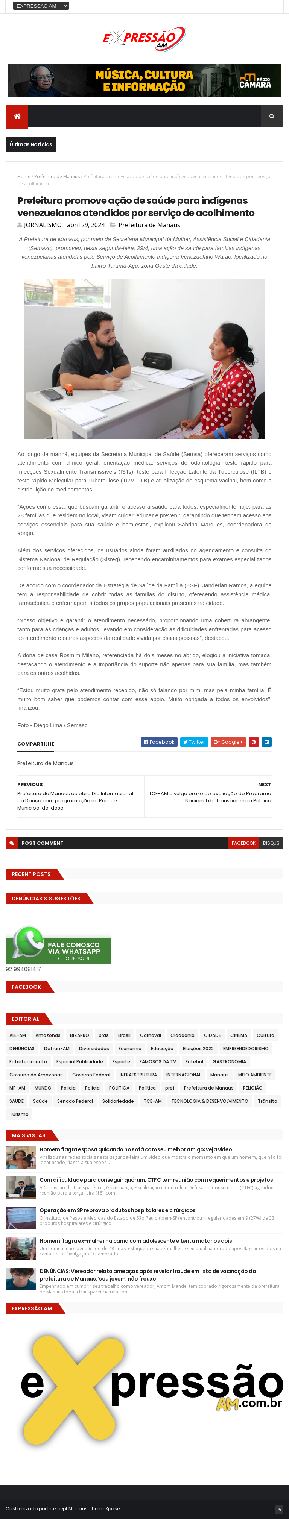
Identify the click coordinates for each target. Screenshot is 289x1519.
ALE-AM (17, 1035)
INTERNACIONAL (183, 1075)
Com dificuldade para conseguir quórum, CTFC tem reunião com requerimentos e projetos (156, 1180)
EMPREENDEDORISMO (246, 1048)
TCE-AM (152, 1101)
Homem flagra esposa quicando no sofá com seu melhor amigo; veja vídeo (136, 1149)
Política (147, 1088)
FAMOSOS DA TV (158, 1061)
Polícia (92, 1088)
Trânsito (267, 1101)
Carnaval (150, 1035)
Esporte (121, 1061)
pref (170, 1088)
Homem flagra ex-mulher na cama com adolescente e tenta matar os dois (136, 1241)
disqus (271, 843)
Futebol (194, 1061)
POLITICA (119, 1088)
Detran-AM (57, 1048)
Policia (68, 1088)
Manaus (219, 1075)
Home (23, 176)
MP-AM (17, 1088)
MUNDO (43, 1088)
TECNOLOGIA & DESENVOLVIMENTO (209, 1101)
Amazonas (48, 1035)
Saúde (40, 1101)
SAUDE (16, 1101)
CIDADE (212, 1035)
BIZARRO (79, 1035)
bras (104, 1035)
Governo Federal (91, 1075)
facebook (244, 843)
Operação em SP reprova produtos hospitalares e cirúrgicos (117, 1210)
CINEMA (238, 1035)
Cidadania (182, 1035)
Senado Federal (75, 1101)
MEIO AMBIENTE (255, 1075)
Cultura (265, 1035)
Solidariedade (118, 1101)
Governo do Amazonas (36, 1075)
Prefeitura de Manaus (57, 176)
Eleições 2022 (198, 1048)
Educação (162, 1048)
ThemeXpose (104, 1508)
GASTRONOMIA (229, 1061)
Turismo (19, 1114)
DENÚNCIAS (22, 1048)
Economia (130, 1048)
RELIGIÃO (253, 1088)
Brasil (124, 1035)
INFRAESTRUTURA (138, 1075)
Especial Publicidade (79, 1061)
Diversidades (94, 1048)
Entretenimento (28, 1061)
